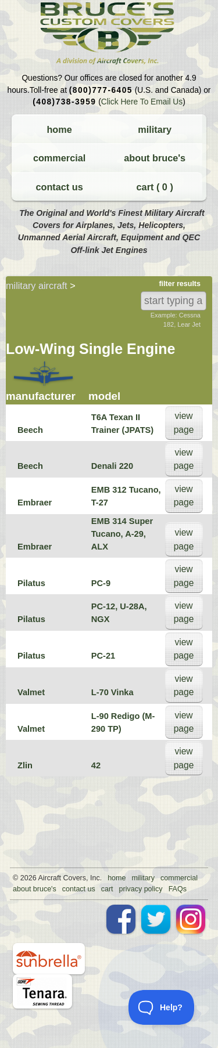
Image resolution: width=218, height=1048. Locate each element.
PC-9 (100, 583)
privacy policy (141, 889)
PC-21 (103, 655)
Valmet (31, 692)
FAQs (178, 889)
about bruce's (154, 158)
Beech (30, 430)
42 (96, 765)
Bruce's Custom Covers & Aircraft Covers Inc (109, 33)
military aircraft (36, 285)
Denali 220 (112, 466)
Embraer (34, 502)
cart (107, 889)
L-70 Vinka (112, 692)
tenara (42, 991)
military (154, 129)
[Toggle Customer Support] (161, 1007)
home (59, 129)
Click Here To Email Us (142, 101)
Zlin (25, 765)
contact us (59, 187)
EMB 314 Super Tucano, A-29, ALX (122, 533)
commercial (59, 158)
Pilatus (31, 583)
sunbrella (49, 958)
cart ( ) (155, 187)
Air (42, 878)
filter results (180, 284)
